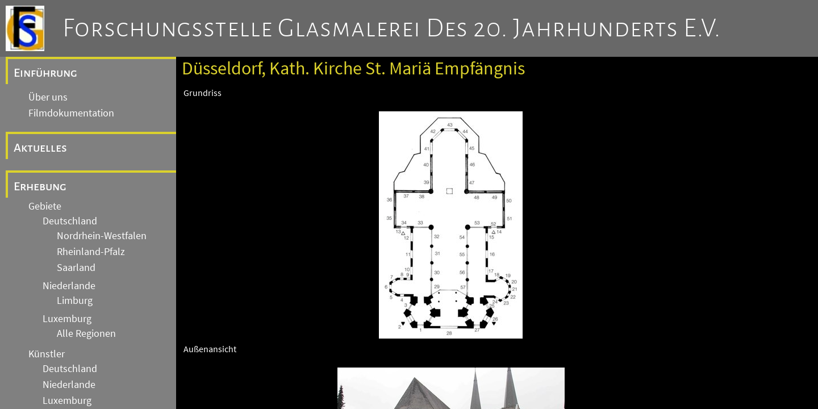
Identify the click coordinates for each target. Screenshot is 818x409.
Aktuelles (40, 147)
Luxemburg (67, 318)
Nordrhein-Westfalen (102, 235)
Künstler (46, 354)
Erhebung (40, 186)
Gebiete (44, 206)
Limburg (75, 300)
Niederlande (69, 285)
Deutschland (70, 221)
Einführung (45, 72)
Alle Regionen (86, 333)
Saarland (76, 267)
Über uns (48, 97)
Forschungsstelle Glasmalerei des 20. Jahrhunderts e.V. (391, 28)
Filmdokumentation (71, 113)
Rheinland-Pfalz (91, 251)
